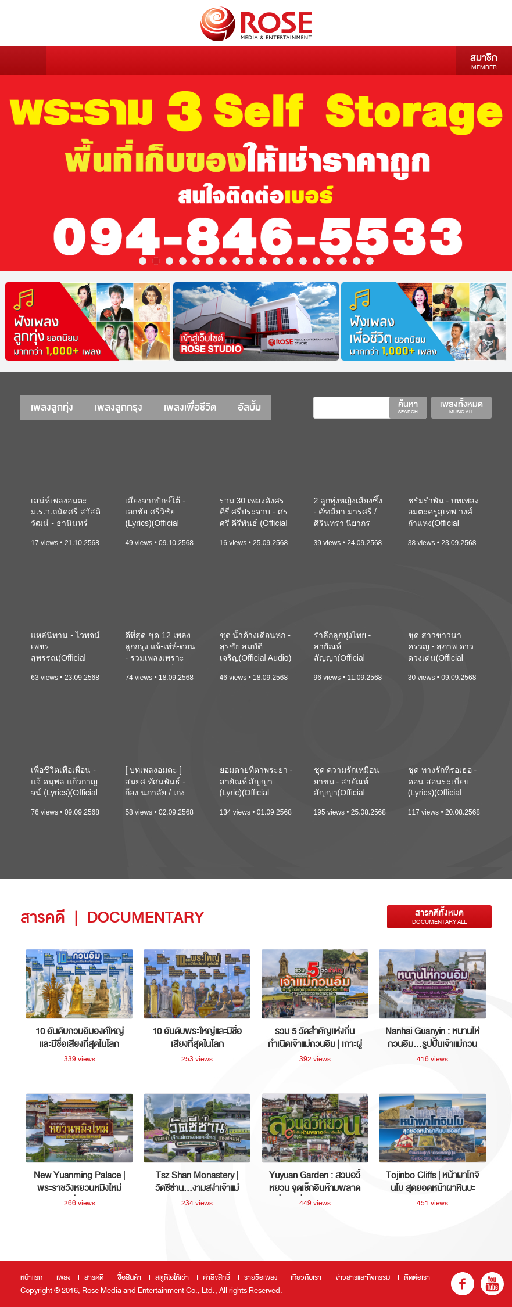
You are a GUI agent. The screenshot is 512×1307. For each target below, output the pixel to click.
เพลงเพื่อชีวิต (190, 407)
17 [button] (356, 261)
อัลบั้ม (249, 407)
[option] (256, 173)
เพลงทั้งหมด (461, 407)
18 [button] (370, 261)
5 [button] (196, 261)
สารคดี (93, 1277)
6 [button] (209, 261)
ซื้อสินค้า (129, 1277)
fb (462, 1283)
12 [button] (289, 261)
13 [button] (303, 261)
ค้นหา (408, 407)
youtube (492, 1283)
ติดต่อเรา (417, 1277)
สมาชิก (483, 61)
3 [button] (169, 261)
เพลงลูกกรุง (118, 407)
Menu (23, 60)
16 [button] (343, 261)
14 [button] (316, 261)
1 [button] (142, 261)
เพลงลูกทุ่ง (52, 407)
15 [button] (330, 261)
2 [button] (156, 261)
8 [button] (236, 261)
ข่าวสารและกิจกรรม (362, 1277)
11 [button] (276, 261)
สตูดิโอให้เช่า (172, 1277)
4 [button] (183, 261)
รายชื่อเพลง (260, 1277)
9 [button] (249, 261)
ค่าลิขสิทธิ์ (216, 1277)
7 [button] (223, 261)
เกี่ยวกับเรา (306, 1277)
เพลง (63, 1277)
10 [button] (263, 261)
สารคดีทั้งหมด (439, 916)
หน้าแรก (31, 1277)
